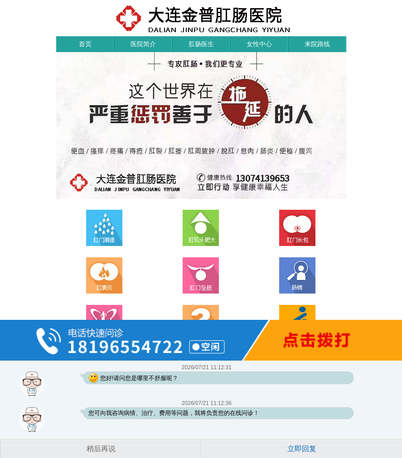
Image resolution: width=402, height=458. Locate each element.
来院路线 (317, 44)
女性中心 (259, 44)
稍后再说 (101, 449)
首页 (85, 44)
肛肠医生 (201, 44)
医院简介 (143, 44)
